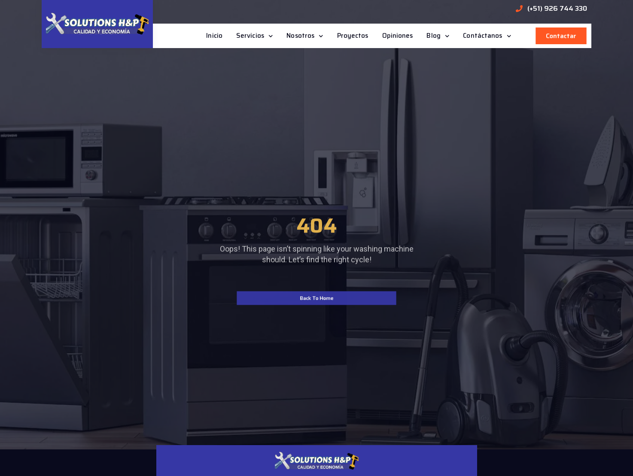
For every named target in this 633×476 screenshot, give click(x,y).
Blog (437, 36)
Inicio (214, 35)
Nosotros (304, 36)
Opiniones (397, 35)
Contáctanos (487, 36)
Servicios (254, 36)
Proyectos (352, 35)
